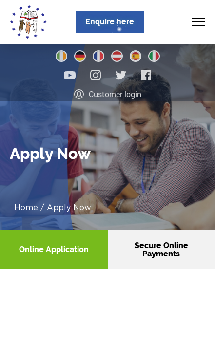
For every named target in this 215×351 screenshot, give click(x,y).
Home (26, 207)
